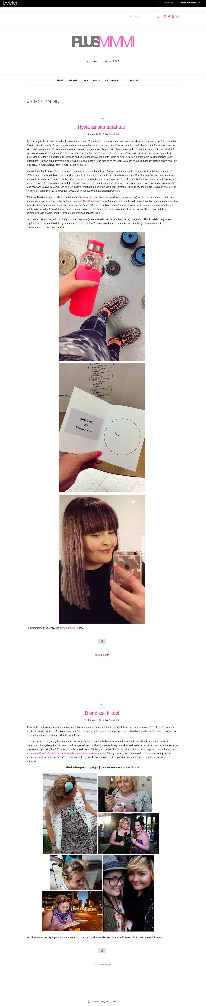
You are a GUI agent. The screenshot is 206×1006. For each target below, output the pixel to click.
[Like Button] (102, 641)
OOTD (96, 80)
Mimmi (73, 80)
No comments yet (102, 964)
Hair (102, 119)
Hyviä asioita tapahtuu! (102, 127)
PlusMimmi (113, 134)
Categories (112, 80)
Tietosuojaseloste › (164, 3)
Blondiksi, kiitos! (102, 713)
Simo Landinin (67, 627)
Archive (135, 80)
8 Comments (102, 654)
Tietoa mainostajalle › (190, 3)
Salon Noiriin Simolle (149, 731)
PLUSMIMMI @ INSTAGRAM (103, 1001)
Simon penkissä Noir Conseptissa (83, 201)
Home (60, 80)
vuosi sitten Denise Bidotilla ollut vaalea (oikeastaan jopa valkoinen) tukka (66, 753)
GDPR (85, 80)
